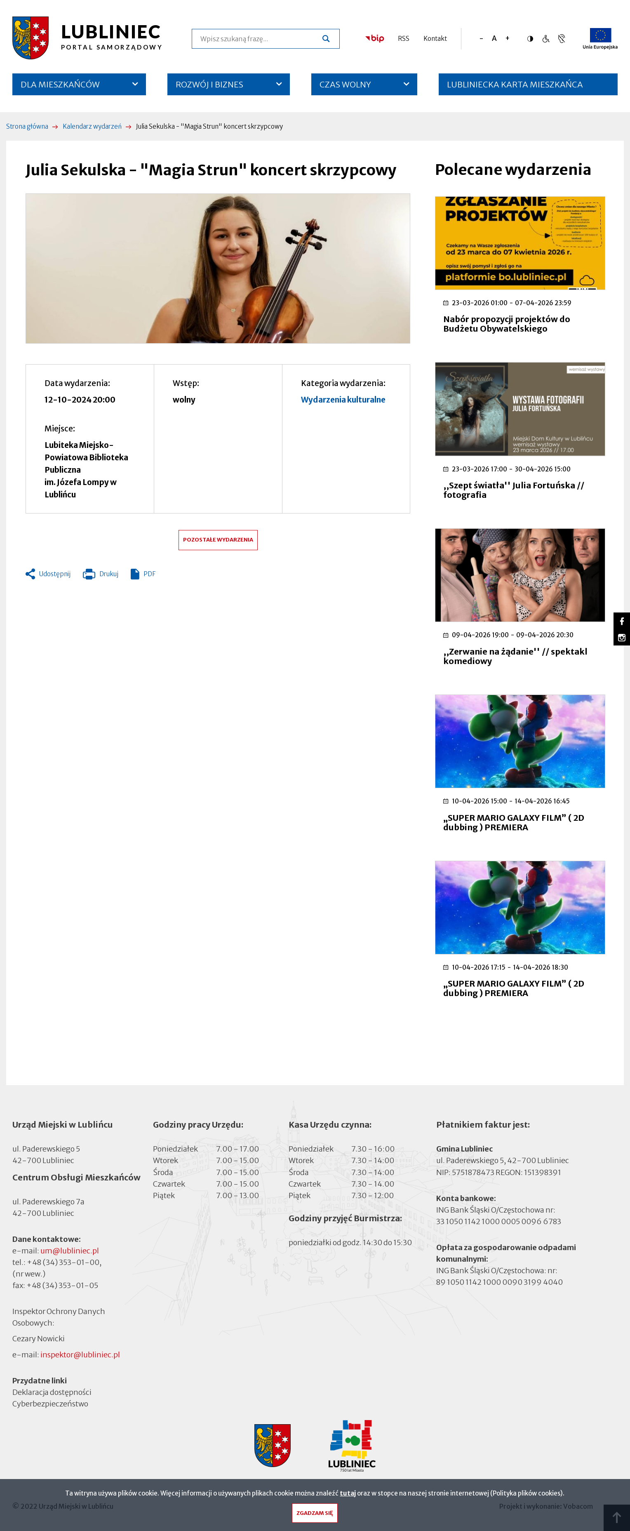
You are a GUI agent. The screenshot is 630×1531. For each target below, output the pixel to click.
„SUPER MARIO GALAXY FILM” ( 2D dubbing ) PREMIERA (513, 822)
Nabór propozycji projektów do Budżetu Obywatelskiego (506, 324)
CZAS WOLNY (345, 84)
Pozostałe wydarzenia (218, 539)
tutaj (348, 1495)
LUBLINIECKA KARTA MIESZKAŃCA (515, 87)
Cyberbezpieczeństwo (50, 1403)
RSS (403, 38)
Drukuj (100, 576)
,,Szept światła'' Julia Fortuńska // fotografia (513, 490)
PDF (149, 574)
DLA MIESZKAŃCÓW (60, 84)
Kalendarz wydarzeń (92, 126)
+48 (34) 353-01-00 (63, 1262)
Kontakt (435, 38)
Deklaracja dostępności (52, 1392)
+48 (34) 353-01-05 (62, 1285)
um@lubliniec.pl (69, 1250)
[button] (218, 268)
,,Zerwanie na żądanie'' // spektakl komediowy (515, 656)
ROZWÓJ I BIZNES (209, 84)
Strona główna (27, 126)
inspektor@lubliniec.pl (80, 1354)
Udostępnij (55, 574)
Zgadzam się (314, 1515)
